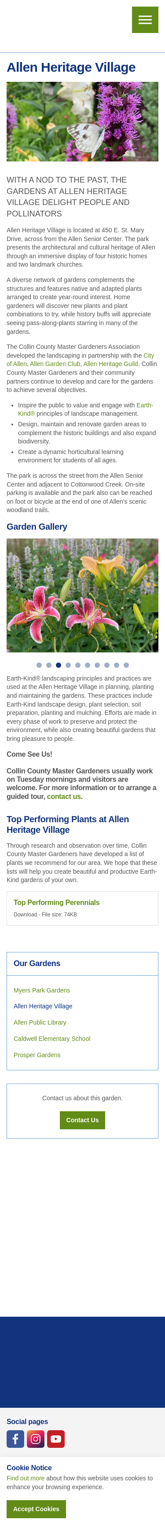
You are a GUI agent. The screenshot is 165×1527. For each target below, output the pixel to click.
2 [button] (48, 665)
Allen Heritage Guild (110, 363)
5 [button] (78, 665)
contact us (64, 796)
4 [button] (68, 665)
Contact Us (82, 1120)
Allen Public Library (40, 1022)
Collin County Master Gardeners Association (42, 26)
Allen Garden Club (55, 363)
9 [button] (116, 665)
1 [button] (39, 665)
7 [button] (97, 665)
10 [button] (126, 665)
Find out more (25, 1478)
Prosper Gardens (37, 1054)
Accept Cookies (36, 1508)
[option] (82, 595)
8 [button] (107, 665)
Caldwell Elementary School (52, 1038)
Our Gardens (37, 963)
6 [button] (87, 665)
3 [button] (58, 665)
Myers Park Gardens (42, 990)
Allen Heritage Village (43, 1006)
